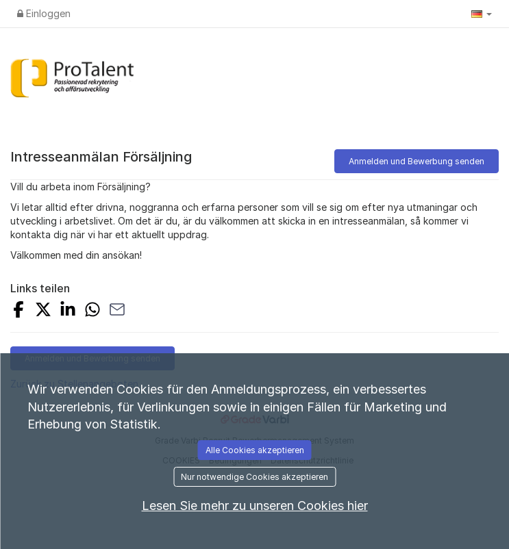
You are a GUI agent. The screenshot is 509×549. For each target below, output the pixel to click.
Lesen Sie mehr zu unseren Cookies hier (255, 505)
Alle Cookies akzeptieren (255, 450)
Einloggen (44, 13)
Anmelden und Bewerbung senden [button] (416, 161)
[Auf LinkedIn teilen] (68, 311)
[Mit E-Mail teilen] (117, 311)
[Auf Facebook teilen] (18, 311)
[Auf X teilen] (43, 311)
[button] (481, 13)
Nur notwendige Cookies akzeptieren (254, 477)
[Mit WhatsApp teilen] (92, 311)
